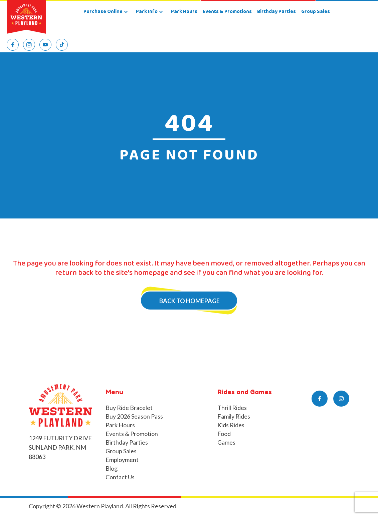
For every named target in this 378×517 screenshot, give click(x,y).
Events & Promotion (132, 433)
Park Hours (120, 425)
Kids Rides (230, 425)
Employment (122, 459)
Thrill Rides (232, 407)
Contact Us (120, 477)
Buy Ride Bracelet (129, 407)
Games (226, 442)
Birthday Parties (127, 442)
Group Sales (121, 451)
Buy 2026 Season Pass (134, 416)
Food (224, 433)
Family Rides (233, 416)
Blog (112, 468)
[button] (126, 12)
